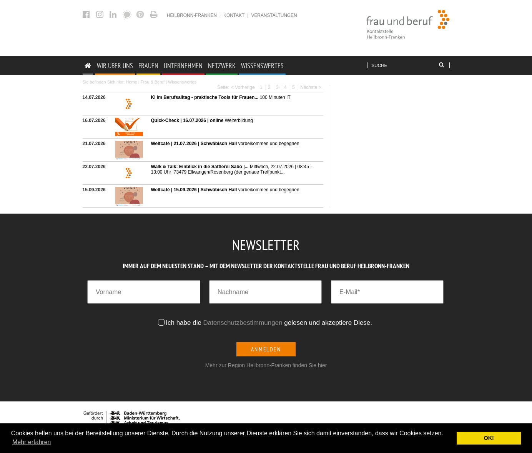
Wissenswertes (262, 65)
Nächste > (310, 87)
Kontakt (233, 15)
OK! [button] (489, 438)
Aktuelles (155, 14)
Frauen (148, 65)
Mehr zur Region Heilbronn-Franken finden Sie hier (266, 365)
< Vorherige (243, 87)
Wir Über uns (115, 65)
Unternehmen (183, 65)
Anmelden (266, 349)
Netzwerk (222, 65)
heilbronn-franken (192, 15)
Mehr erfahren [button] (31, 442)
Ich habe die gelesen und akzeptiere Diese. (270, 322)
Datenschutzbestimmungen (243, 322)
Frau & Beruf (153, 82)
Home (131, 82)
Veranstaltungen (274, 15)
